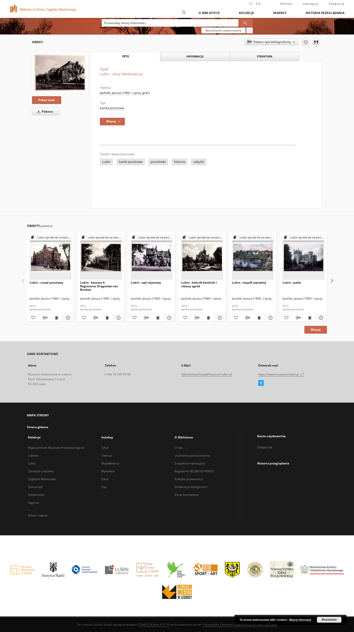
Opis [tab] (125, 56)
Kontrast (286, 3)
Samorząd (35, 487)
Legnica (33, 502)
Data (104, 479)
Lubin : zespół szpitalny (249, 282)
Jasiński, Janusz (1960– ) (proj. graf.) (125, 93)
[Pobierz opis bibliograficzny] (44, 318)
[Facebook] (261, 383)
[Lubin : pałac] (303, 257)
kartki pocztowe (130, 162)
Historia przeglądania (325, 13)
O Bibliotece (209, 13)
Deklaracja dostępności (191, 487)
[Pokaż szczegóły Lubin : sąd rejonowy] (169, 318)
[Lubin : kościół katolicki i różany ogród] (202, 257)
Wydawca (108, 471)
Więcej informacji (300, 619)
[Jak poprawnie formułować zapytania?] (249, 30)
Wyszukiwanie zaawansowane (223, 30)
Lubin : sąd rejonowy (146, 282)
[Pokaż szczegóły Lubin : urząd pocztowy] (67, 318)
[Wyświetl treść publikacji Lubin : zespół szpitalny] (259, 318)
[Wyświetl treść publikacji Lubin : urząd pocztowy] (56, 318)
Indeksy (279, 13)
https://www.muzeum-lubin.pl (281, 374)
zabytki (198, 162)
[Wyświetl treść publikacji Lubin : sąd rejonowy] (157, 318)
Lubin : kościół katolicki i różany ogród (199, 284)
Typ (103, 487)
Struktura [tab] (264, 56)
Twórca (106, 455)
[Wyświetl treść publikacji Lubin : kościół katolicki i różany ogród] (208, 318)
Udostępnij (310, 4)
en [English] (258, 3)
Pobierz (44, 111)
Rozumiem (329, 619)
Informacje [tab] (195, 56)
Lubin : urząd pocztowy (46, 282)
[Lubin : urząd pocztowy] (50, 257)
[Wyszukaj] (245, 23)
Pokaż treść (46, 100)
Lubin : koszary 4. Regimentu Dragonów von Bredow (99, 285)
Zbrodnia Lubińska (41, 471)
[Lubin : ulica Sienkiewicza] (60, 73)
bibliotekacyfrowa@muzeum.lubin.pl (206, 374)
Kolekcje (246, 13)
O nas (179, 448)
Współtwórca (110, 463)
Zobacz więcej (38, 515)
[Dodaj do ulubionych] (305, 42)
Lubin (106, 162)
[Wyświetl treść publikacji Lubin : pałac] (309, 318)
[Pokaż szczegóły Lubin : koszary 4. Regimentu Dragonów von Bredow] (118, 318)
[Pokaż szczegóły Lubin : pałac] (320, 318)
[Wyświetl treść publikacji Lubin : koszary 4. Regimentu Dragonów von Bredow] (107, 318)
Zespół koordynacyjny (190, 463)
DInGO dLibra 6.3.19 (154, 624)
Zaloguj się (336, 3)
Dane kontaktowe (187, 495)
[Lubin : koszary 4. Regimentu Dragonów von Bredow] (101, 257)
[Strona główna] (183, 12)
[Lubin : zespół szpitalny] (253, 257)
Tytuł (104, 448)
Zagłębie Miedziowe (42, 479)
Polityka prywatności (189, 479)
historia (179, 162)
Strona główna (37, 427)
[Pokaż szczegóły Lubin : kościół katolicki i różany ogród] (219, 318)
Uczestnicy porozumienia (192, 455)
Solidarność (36, 495)
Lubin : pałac (291, 282)
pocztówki (158, 162)
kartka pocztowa (112, 108)
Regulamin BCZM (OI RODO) (194, 471)
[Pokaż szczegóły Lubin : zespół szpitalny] (270, 318)
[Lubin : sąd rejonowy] (152, 257)
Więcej (316, 330)
